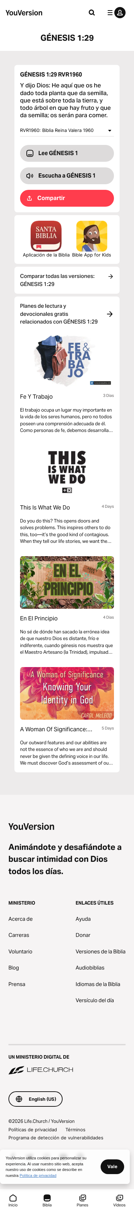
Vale (112, 1166)
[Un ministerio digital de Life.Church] (67, 1060)
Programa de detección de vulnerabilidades (55, 1137)
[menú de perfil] (115, 13)
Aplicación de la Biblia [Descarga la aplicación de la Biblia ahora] (46, 239)
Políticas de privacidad (32, 1129)
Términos (75, 1129)
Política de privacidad (38, 1175)
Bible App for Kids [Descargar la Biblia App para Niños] (91, 239)
